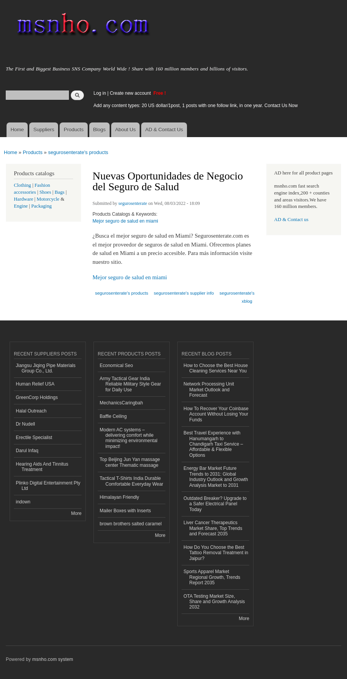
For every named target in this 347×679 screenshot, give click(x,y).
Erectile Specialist (34, 437)
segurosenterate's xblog (237, 297)
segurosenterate (132, 203)
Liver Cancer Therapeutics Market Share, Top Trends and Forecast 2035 (213, 528)
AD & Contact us (291, 219)
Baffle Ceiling (113, 416)
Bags (60, 192)
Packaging (41, 206)
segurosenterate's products (78, 152)
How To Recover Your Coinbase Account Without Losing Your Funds (216, 414)
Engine (21, 206)
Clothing (22, 185)
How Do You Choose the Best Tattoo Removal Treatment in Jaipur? (216, 553)
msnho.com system (52, 659)
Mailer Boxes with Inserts (125, 510)
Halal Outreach (31, 411)
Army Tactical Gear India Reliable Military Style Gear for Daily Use (130, 384)
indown (23, 502)
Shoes (45, 192)
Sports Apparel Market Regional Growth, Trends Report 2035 (212, 577)
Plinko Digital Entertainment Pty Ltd (48, 485)
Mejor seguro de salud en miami (125, 221)
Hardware (23, 199)
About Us (125, 129)
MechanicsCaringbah (121, 403)
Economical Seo (116, 365)
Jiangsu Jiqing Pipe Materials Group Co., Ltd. (45, 368)
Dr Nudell (25, 424)
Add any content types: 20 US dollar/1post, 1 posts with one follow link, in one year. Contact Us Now (195, 105)
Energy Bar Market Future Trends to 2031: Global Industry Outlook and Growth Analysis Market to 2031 (216, 477)
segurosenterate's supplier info (184, 293)
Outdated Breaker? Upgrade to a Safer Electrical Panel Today (215, 504)
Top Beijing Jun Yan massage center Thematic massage (130, 462)
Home (17, 129)
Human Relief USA (35, 384)
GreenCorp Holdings (37, 397)
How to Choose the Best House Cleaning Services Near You (216, 368)
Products (73, 129)
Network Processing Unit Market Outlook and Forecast (209, 389)
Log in (99, 93)
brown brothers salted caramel (131, 523)
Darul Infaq (27, 450)
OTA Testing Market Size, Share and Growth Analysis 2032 (214, 601)
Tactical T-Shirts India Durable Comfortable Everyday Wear (131, 481)
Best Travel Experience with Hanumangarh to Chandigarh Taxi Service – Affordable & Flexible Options (213, 444)
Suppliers (43, 129)
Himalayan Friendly (119, 497)
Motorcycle (48, 199)
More (76, 513)
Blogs (99, 129)
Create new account (131, 93)
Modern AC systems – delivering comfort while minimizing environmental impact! (128, 438)
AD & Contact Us (164, 129)
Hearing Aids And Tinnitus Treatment (42, 466)
